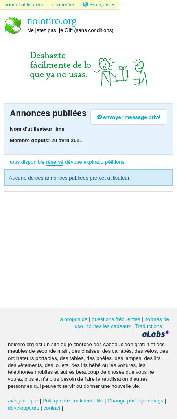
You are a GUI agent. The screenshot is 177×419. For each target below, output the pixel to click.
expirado (93, 162)
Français (99, 4)
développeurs (23, 408)
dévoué (73, 162)
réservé (54, 162)
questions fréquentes (116, 319)
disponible (33, 162)
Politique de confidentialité (72, 401)
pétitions (114, 162)
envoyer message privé (129, 117)
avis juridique (23, 401)
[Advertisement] (89, 249)
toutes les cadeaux (109, 326)
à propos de (73, 319)
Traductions (148, 326)
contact (51, 408)
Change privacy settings (135, 401)
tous (15, 162)
